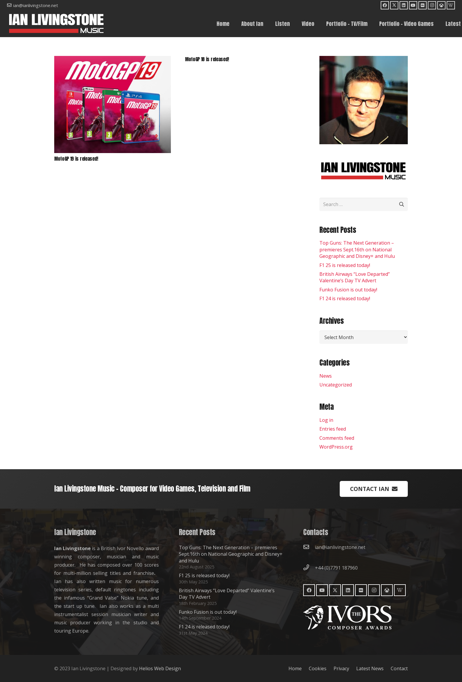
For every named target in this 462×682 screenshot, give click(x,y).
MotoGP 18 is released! (207, 59)
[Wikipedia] (451, 5)
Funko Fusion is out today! (348, 289)
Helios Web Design (160, 668)
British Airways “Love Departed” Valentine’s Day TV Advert (354, 277)
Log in (326, 420)
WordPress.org (336, 447)
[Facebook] (385, 5)
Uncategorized (335, 384)
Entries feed (332, 429)
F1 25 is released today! (344, 265)
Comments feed (336, 438)
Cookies (317, 668)
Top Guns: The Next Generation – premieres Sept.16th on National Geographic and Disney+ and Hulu (357, 249)
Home (295, 668)
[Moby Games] (441, 5)
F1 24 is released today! (344, 298)
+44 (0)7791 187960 (336, 568)
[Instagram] (432, 5)
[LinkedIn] (404, 5)
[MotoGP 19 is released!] (112, 60)
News (325, 376)
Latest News (370, 668)
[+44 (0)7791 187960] (309, 568)
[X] (394, 5)
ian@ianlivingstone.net (340, 547)
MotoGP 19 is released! (76, 158)
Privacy (341, 668)
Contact (399, 668)
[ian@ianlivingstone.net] (309, 547)
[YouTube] (413, 5)
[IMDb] (422, 5)
